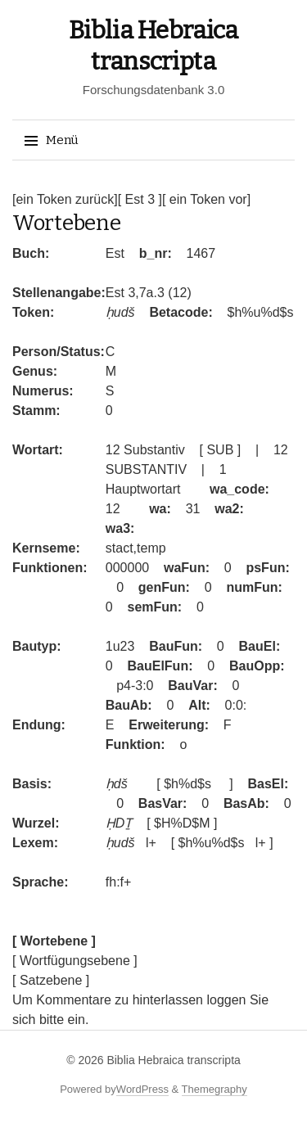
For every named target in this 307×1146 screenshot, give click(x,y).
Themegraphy (214, 1089)
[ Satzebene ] (50, 980)
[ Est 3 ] (140, 199)
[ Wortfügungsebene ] (75, 961)
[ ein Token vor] (206, 199)
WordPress (142, 1089)
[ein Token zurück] (65, 199)
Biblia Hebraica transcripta (173, 1060)
